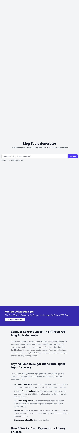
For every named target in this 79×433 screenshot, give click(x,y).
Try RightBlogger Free (14, 320)
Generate (73, 156)
